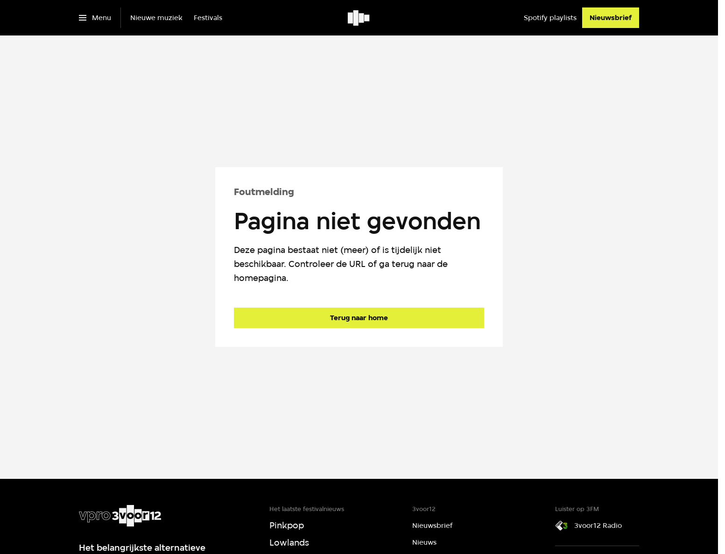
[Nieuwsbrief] (610, 17)
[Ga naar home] (359, 17)
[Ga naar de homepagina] (359, 318)
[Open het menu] (95, 17)
